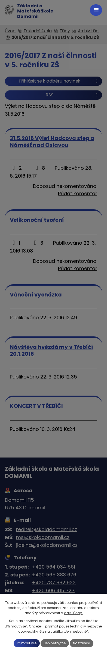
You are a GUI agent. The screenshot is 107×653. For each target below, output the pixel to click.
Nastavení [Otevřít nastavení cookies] (81, 643)
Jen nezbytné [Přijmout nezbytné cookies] (55, 643)
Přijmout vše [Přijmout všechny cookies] (26, 643)
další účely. (73, 613)
